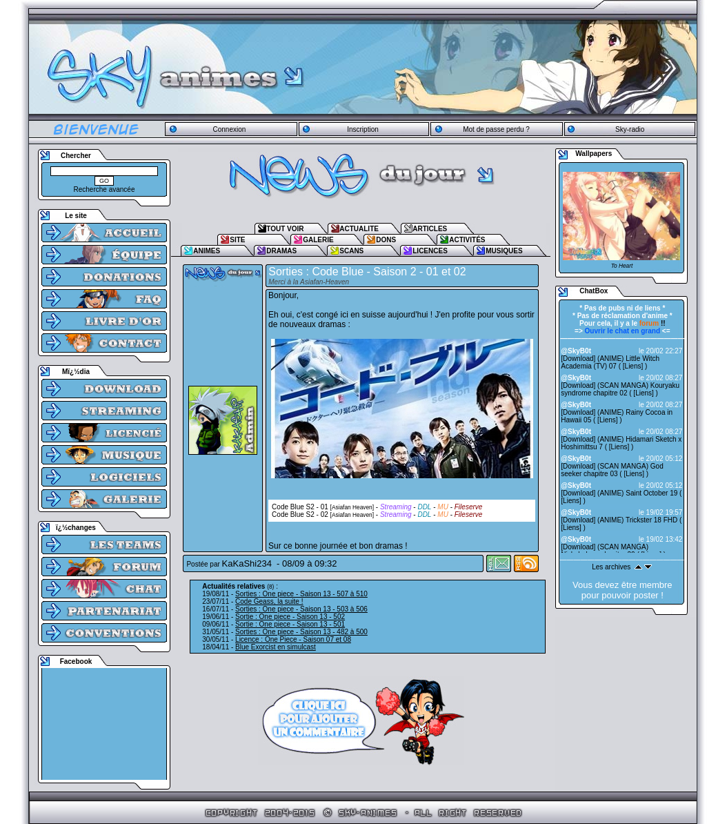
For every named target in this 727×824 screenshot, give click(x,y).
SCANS (351, 251)
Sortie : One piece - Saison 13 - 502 (290, 616)
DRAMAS (281, 251)
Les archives (611, 567)
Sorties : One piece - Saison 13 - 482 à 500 (301, 632)
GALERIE (318, 240)
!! (652, 323)
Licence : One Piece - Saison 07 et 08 (293, 639)
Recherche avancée (104, 189)
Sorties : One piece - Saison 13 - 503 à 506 (301, 609)
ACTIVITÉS (467, 240)
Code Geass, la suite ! (269, 601)
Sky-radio (629, 129)
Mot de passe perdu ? (496, 129)
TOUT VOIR (284, 229)
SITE (237, 240)
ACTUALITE (359, 229)
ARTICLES (429, 229)
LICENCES (430, 251)
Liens (633, 366)
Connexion (229, 129)
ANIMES (206, 251)
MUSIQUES (504, 251)
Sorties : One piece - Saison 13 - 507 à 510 (301, 594)
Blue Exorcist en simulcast (275, 647)
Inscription (363, 129)
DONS (386, 240)
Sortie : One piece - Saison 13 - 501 (290, 624)
